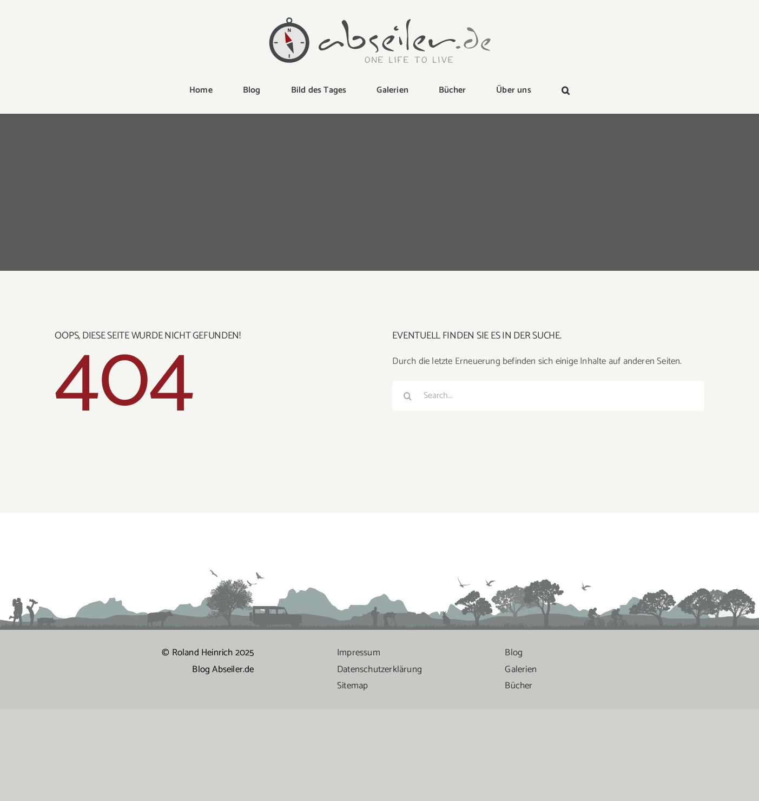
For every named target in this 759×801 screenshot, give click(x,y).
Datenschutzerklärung (379, 669)
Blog (514, 652)
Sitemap (352, 685)
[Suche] (407, 396)
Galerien (521, 669)
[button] (565, 91)
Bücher (518, 685)
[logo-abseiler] (380, 17)
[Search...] (548, 396)
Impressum (358, 652)
